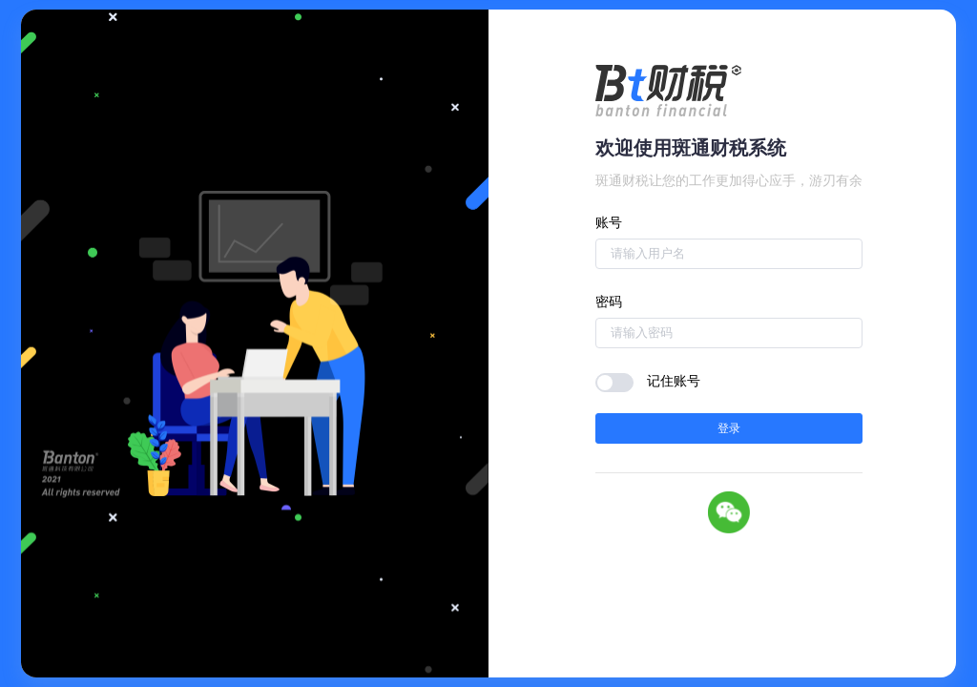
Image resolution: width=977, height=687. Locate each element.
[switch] (614, 382)
